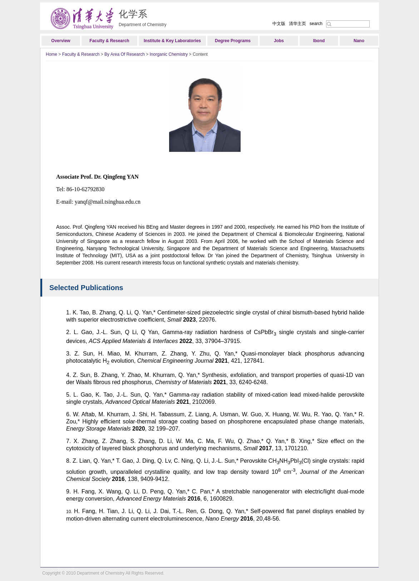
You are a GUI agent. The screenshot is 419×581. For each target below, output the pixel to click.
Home (51, 54)
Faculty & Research (109, 40)
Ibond (319, 40)
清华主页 (297, 23)
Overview (60, 40)
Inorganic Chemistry (169, 54)
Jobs (279, 40)
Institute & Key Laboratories (172, 40)
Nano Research (359, 42)
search (316, 23)
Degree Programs (233, 40)
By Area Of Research (124, 54)
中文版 (278, 23)
